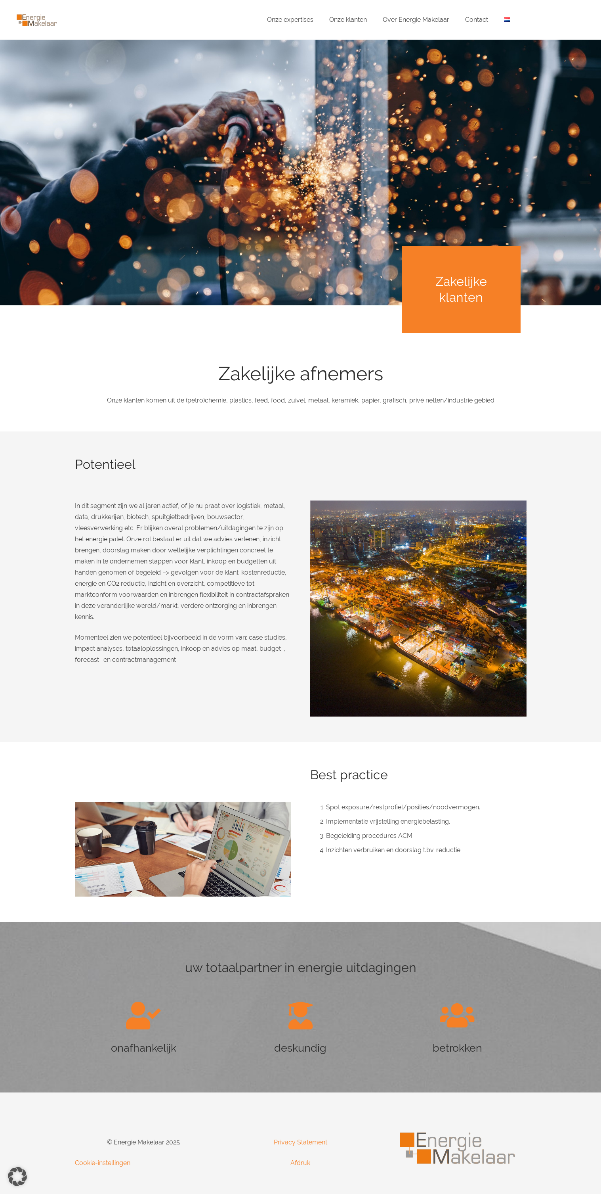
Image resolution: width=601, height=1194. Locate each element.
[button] (17, 1176)
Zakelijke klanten (461, 289)
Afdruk (300, 1163)
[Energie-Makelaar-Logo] (36, 20)
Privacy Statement (300, 1142)
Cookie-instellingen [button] (102, 1163)
